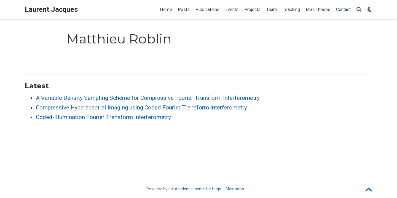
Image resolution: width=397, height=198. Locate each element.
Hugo (216, 189)
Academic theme (190, 189)
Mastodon (235, 189)
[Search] (358, 10)
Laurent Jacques (51, 9)
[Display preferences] (369, 10)
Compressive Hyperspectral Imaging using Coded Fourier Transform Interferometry (141, 107)
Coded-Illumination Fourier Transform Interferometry (103, 117)
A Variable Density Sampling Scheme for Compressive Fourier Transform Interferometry (148, 98)
